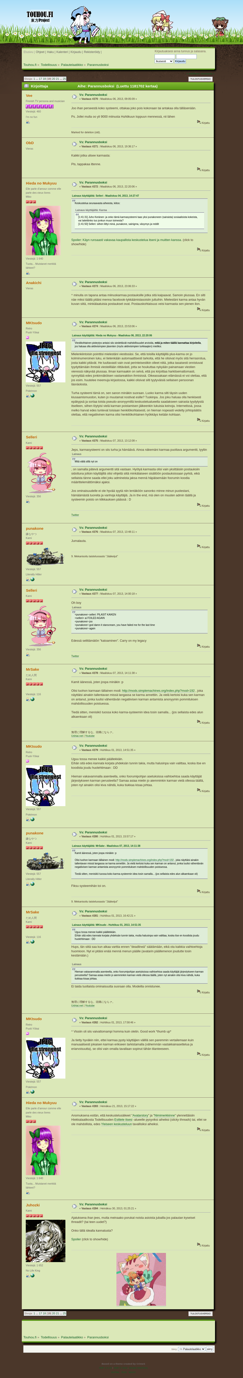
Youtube (90, 735)
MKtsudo (34, 323)
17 (40, 78)
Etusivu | (29, 52)
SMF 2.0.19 (105, 1367)
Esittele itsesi (123, 1119)
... (37, 78)
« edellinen (193, 73)
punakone (35, 528)
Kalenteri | (63, 52)
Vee (29, 95)
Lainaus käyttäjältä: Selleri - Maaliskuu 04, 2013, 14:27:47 (105, 195)
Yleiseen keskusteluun (116, 1124)
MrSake (32, 669)
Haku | (51, 52)
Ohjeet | (41, 52)
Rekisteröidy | (93, 52)
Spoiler (76, 1239)
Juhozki (33, 1205)
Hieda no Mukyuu (41, 183)
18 (44, 78)
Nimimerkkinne (164, 1115)
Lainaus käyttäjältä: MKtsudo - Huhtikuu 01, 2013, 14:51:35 (106, 925)
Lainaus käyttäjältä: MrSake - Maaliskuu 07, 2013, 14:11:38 (106, 846)
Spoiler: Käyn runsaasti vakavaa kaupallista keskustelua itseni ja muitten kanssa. (126, 240)
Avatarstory (140, 1115)
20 (53, 78)
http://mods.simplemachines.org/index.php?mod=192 (158, 690)
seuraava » (208, 73)
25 (64, 78)
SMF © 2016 (121, 1367)
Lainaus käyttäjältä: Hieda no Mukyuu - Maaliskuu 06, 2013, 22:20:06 (112, 335)
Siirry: (174, 1349)
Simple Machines (138, 1367)
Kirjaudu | (77, 52)
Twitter (75, 514)
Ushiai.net (77, 735)
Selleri (31, 437)
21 (57, 78)
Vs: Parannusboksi (93, 95)
